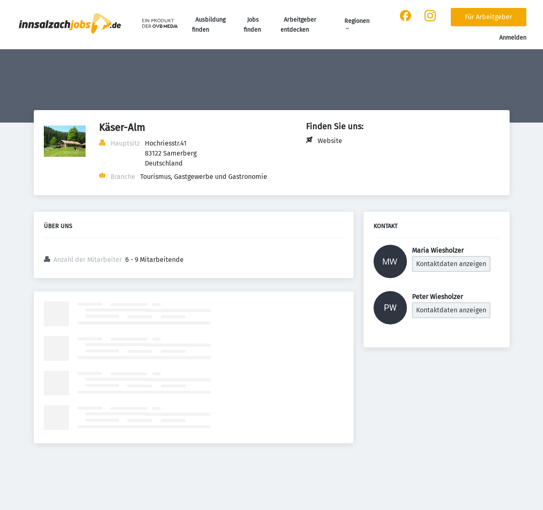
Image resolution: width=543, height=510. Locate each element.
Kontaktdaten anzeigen (451, 264)
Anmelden (512, 37)
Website (330, 141)
